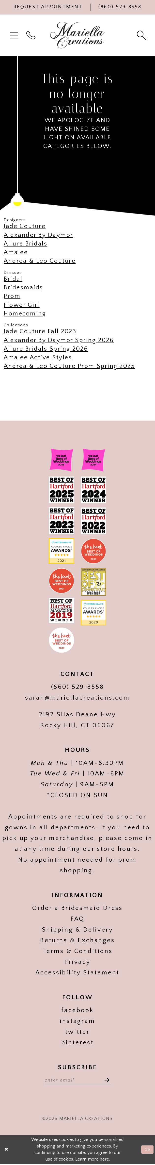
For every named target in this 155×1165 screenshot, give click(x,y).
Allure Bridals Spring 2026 (46, 348)
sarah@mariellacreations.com (77, 697)
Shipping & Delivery (77, 929)
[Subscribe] (107, 1080)
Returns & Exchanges (77, 940)
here (104, 1160)
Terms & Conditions (77, 951)
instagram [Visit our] (77, 1021)
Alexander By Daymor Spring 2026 (59, 340)
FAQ (78, 919)
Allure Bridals (25, 243)
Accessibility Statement (77, 972)
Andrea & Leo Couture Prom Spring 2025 (69, 366)
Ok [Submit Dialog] (147, 1150)
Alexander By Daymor (38, 235)
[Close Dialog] (7, 1150)
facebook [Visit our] (77, 1010)
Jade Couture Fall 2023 (40, 331)
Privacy (77, 962)
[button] (15, 35)
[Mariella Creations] (77, 35)
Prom (12, 296)
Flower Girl (22, 305)
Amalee (16, 252)
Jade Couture (25, 226)
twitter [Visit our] (77, 1032)
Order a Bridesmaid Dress (77, 908)
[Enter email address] (77, 1080)
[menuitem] (15, 35)
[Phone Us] (120, 7)
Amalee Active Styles (38, 357)
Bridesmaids (23, 287)
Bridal (13, 279)
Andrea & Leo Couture (40, 261)
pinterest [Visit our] (77, 1042)
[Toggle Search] (142, 35)
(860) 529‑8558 (77, 687)
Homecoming (25, 313)
